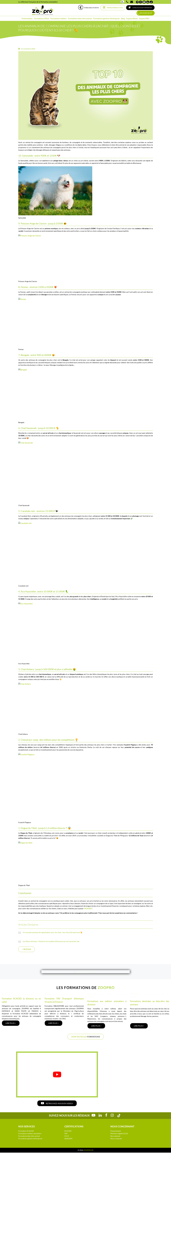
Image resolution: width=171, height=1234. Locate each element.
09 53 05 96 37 (145, 13)
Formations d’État (41, 18)
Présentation (27, 18)
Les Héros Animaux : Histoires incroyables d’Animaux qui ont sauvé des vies (51, 941)
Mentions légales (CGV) (119, 1210)
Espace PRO (144, 18)
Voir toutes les (85, 1114)
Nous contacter (116, 1216)
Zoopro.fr (88, 1227)
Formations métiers (58, 18)
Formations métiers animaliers (29, 1210)
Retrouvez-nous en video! (57, 1180)
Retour (26, 949)
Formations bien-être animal (80, 18)
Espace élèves (132, 18)
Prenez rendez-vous (113, 7)
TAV (66, 1210)
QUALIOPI (68, 1216)
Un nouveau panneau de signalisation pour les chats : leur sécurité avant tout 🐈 (52, 932)
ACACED (68, 1208)
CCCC (66, 1213)
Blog (123, 18)
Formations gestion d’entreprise (106, 18)
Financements (115, 1208)
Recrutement (115, 1213)
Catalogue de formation (140, 7)
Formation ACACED (26, 1208)
